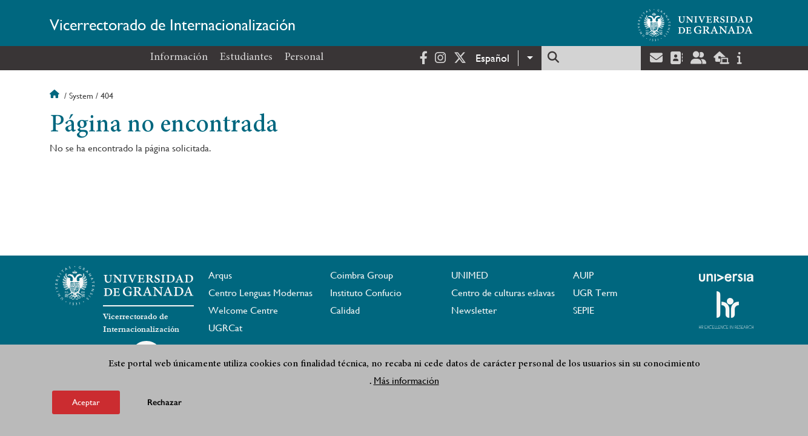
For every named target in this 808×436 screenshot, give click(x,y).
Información (179, 57)
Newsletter (474, 310)
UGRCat (225, 328)
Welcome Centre (243, 310)
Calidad (345, 310)
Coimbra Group (361, 275)
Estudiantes (246, 57)
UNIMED (469, 275)
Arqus (220, 275)
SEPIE (583, 310)
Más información (406, 384)
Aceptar (86, 406)
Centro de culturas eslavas (503, 293)
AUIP (583, 275)
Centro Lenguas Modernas (260, 293)
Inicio (56, 96)
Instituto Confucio (366, 293)
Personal (304, 57)
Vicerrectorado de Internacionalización (173, 25)
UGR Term (595, 293)
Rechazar (164, 406)
